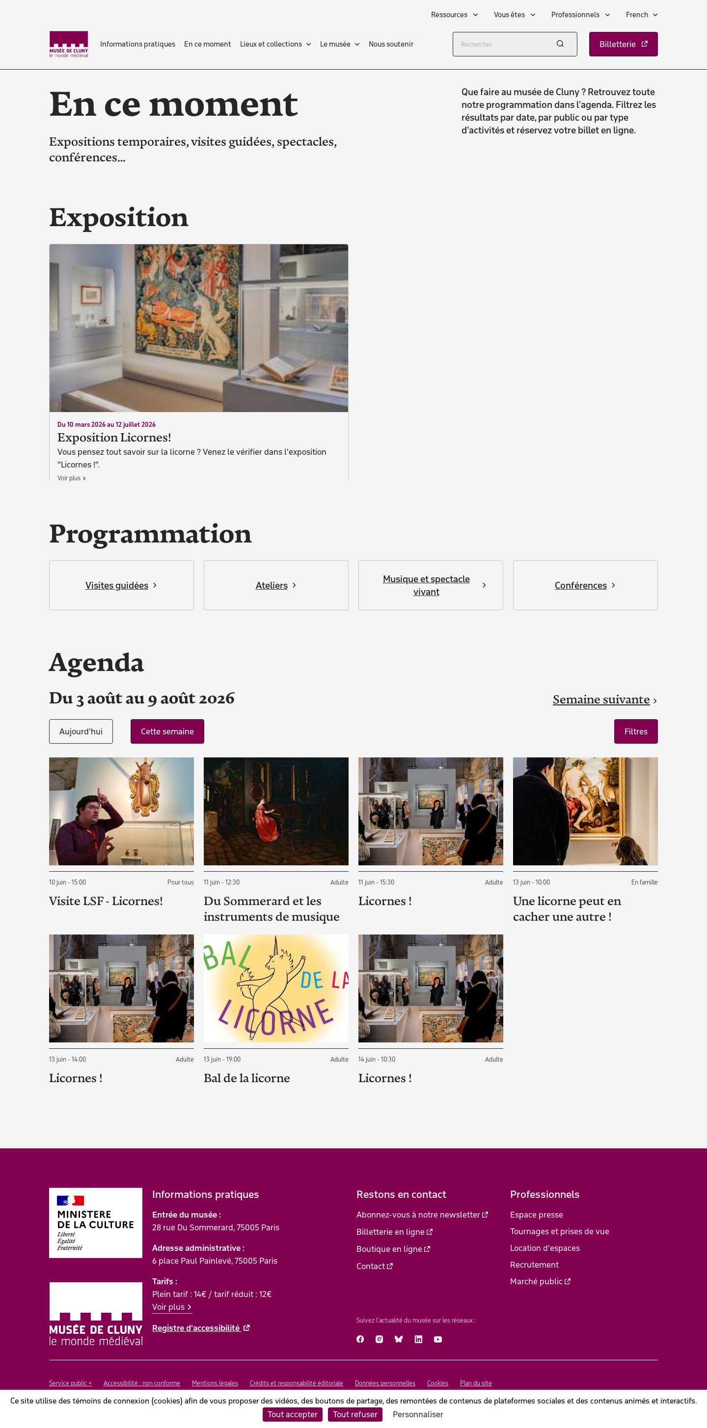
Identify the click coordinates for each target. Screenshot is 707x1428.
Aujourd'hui (81, 731)
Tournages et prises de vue (559, 1231)
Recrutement (534, 1265)
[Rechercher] (515, 44)
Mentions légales (215, 1383)
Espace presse (536, 1215)
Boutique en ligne (389, 1249)
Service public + (70, 1383)
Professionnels (576, 14)
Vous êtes (510, 14)
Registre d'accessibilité (197, 1328)
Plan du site (476, 1383)
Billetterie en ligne (390, 1232)
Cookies (437, 1383)
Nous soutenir (391, 44)
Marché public (536, 1281)
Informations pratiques (137, 44)
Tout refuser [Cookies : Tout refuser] (355, 1414)
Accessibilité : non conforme (142, 1383)
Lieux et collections (271, 44)
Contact (370, 1266)
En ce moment (207, 44)
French (637, 14)
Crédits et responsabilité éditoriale (296, 1383)
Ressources (450, 14)
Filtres (636, 731)
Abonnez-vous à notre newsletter (418, 1215)
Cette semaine (167, 731)
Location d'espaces (545, 1248)
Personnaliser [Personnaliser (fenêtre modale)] (418, 1414)
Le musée (335, 44)
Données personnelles (385, 1383)
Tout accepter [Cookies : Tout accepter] (293, 1414)
